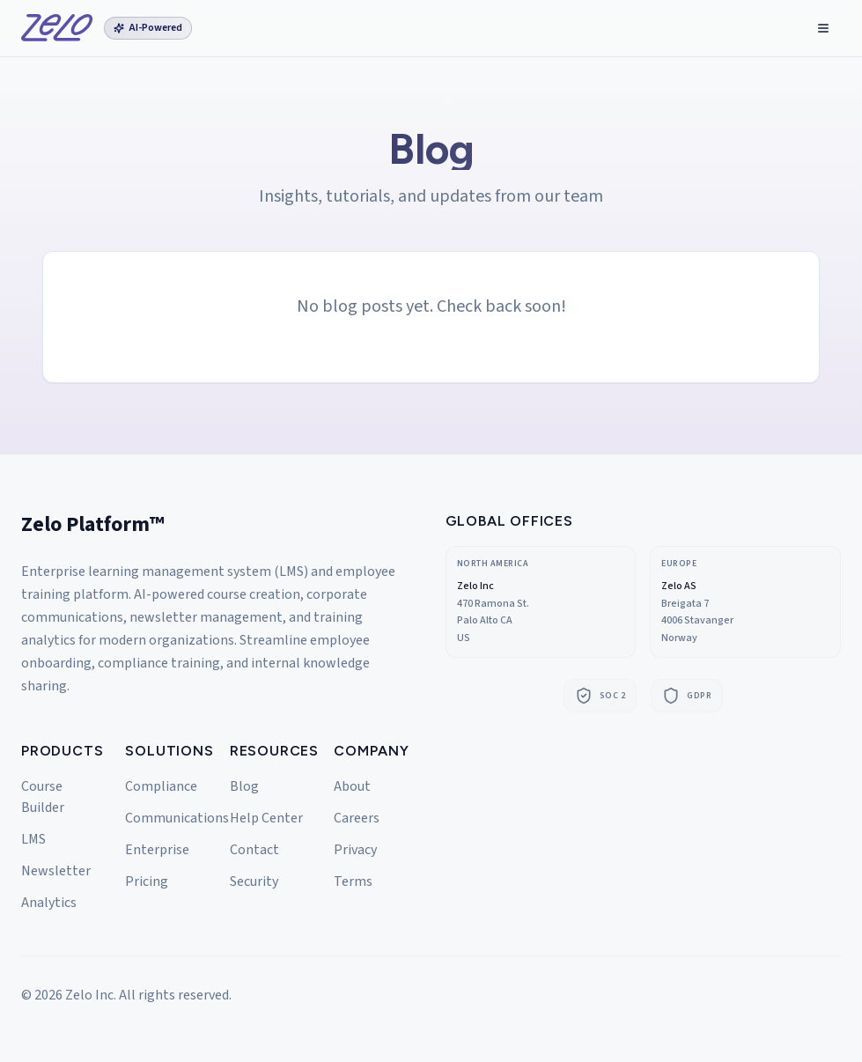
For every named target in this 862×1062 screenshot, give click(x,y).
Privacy (355, 849)
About (352, 786)
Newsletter (56, 871)
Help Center (266, 818)
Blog (244, 786)
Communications (177, 818)
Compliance (161, 786)
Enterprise (157, 849)
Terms (353, 881)
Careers (356, 818)
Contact (254, 849)
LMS (33, 839)
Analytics (49, 902)
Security (254, 881)
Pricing (146, 881)
